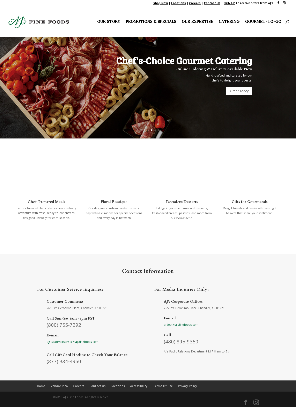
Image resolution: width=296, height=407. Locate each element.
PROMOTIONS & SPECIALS (151, 22)
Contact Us (97, 386)
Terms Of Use (163, 386)
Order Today (239, 91)
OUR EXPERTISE (197, 22)
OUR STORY (108, 22)
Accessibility (139, 386)
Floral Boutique (114, 201)
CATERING (229, 22)
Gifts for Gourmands (250, 201)
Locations (118, 386)
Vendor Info (59, 386)
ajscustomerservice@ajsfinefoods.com (72, 342)
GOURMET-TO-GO (263, 22)
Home (41, 386)
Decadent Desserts (182, 201)
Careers (78, 386)
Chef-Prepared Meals (46, 201)
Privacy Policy (187, 386)
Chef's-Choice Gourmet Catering (184, 60)
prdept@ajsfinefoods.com (181, 325)
